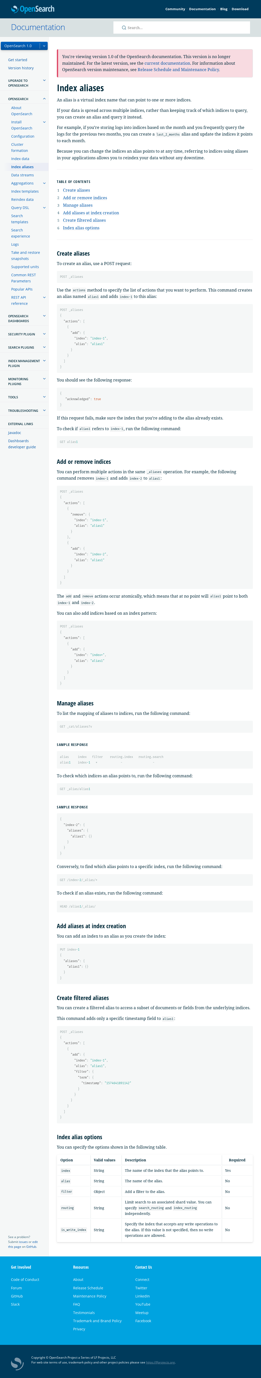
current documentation (167, 63)
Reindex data (22, 199)
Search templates (19, 218)
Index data (20, 158)
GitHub (31, 1246)
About (78, 1279)
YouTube (142, 1304)
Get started (17, 59)
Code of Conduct (25, 1279)
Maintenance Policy (89, 1296)
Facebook (143, 1320)
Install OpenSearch (21, 125)
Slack (15, 1304)
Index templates (25, 191)
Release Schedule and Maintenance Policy (178, 69)
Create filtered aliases (84, 220)
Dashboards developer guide (22, 443)
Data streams (22, 175)
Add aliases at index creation (91, 213)
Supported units (25, 266)
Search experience (20, 233)
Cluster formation (19, 147)
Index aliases (22, 166)
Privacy (79, 1329)
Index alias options (81, 228)
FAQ (76, 1304)
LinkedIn (142, 1296)
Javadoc (14, 432)
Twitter (141, 1287)
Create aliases (76, 190)
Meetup (142, 1312)
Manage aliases (78, 205)
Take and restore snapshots (25, 255)
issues (23, 1242)
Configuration (22, 136)
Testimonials (84, 1312)
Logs (15, 244)
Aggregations (22, 183)
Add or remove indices (85, 198)
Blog (223, 9)
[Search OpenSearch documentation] (181, 27)
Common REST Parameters (23, 277)
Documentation (202, 9)
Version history (21, 67)
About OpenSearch (21, 110)
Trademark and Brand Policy (97, 1320)
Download (240, 9)
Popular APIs (22, 289)
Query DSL (20, 207)
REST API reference (19, 300)
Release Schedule (88, 1287)
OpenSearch (32, 9)
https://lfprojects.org (160, 1362)
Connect (142, 1279)
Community (175, 9)
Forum (16, 1287)
